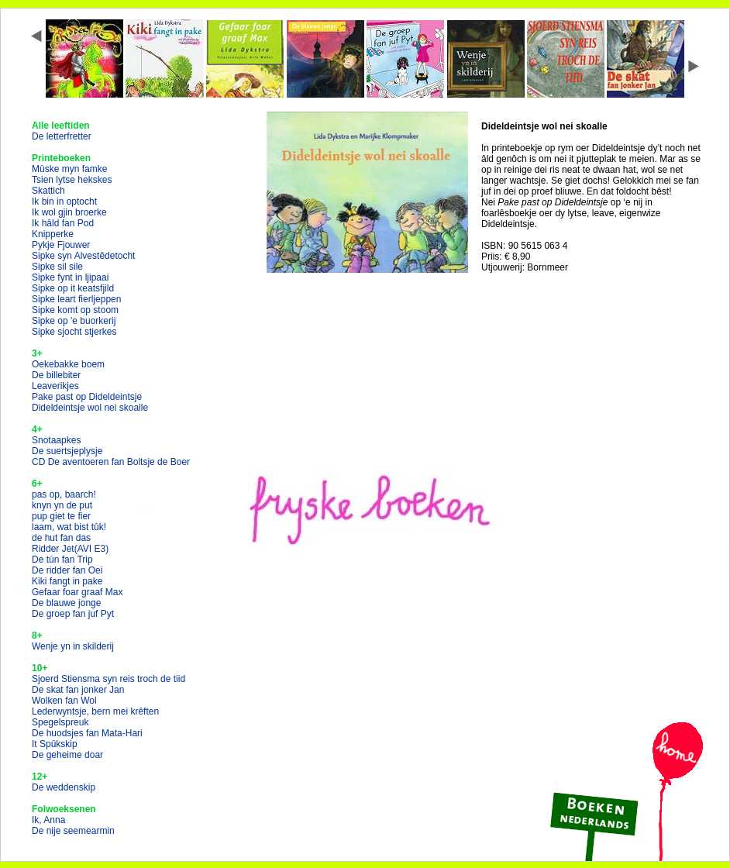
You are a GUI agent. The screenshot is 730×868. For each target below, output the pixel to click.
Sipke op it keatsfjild (73, 288)
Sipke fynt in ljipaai (70, 277)
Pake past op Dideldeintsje (87, 396)
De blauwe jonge (66, 603)
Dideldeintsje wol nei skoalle (90, 407)
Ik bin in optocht (64, 201)
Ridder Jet (70, 548)
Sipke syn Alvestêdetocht (83, 255)
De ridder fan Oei (67, 570)
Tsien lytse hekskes (72, 179)
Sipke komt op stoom (75, 310)
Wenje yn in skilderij (73, 646)
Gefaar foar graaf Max (77, 592)
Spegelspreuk (60, 722)
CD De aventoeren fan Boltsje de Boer (111, 461)
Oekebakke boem (68, 364)
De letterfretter (61, 136)
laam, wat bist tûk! (69, 527)
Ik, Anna (48, 820)
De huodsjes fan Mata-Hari (87, 733)
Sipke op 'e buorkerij (73, 320)
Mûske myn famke (69, 169)
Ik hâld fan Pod (63, 223)
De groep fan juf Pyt (73, 613)
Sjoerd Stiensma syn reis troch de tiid (108, 678)
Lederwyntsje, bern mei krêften (95, 711)
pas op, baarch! (64, 494)
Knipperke (53, 234)
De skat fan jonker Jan (78, 689)
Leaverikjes (55, 386)
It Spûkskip (54, 744)
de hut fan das (61, 537)
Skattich (48, 190)
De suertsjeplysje (67, 451)
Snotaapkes (56, 440)
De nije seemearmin (73, 830)
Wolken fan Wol (64, 700)
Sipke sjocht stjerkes (74, 331)
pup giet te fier (61, 516)
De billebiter (56, 375)
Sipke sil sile (57, 266)
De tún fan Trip (62, 559)
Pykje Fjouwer (61, 244)
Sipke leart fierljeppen (76, 299)
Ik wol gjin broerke (69, 212)
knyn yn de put (62, 505)
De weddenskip (63, 787)
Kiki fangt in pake (67, 581)
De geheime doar (67, 754)
